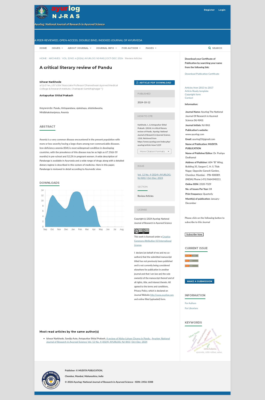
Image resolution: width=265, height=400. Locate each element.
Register (209, 9)
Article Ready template (196, 91)
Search (217, 48)
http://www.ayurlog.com (162, 295)
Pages (150, 48)
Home (43, 48)
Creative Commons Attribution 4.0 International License (152, 240)
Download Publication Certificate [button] (202, 73)
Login (222, 9)
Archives (54, 58)
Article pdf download (155, 82)
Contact (189, 97)
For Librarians (191, 308)
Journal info (105, 48)
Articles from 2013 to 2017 (199, 87)
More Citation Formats (152, 151)
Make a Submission (199, 281)
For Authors (190, 303)
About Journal (78, 48)
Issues (56, 48)
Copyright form (193, 94)
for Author (130, 48)
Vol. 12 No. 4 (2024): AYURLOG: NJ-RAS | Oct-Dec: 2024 (92, 58)
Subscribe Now (194, 234)
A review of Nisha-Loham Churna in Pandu (128, 338)
